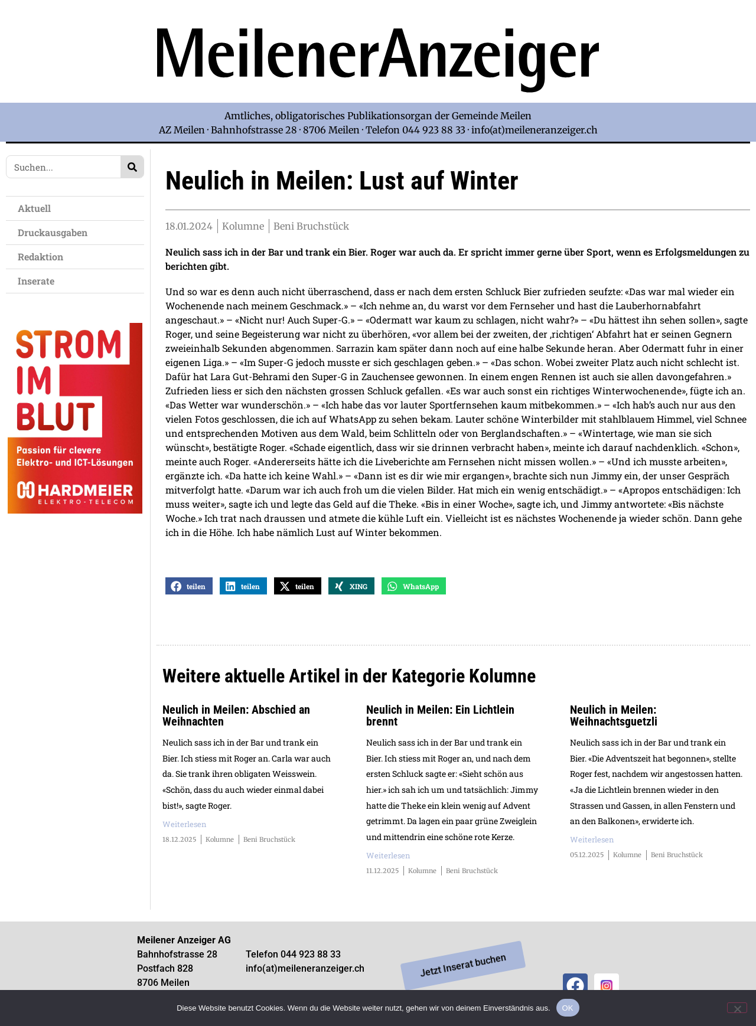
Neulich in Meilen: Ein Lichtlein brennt (440, 718)
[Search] (132, 167)
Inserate (39, 281)
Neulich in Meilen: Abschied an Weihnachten (236, 718)
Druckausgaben (52, 232)
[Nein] (737, 1007)
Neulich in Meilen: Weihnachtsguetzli (613, 718)
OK (567, 1007)
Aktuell (37, 208)
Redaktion (43, 256)
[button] (189, 588)
